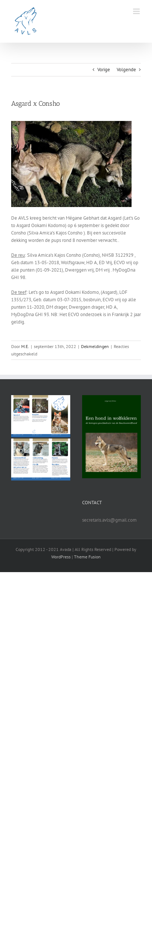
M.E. (25, 346)
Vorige (103, 69)
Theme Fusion (87, 556)
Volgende (126, 69)
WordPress (61, 556)
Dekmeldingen (95, 346)
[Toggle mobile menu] (137, 11)
